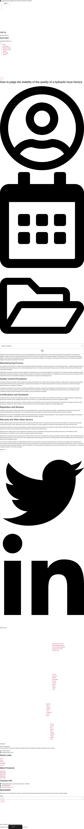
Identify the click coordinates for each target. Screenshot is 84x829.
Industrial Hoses (7, 49)
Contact (5, 54)
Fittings (4, 51)
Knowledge (5, 53)
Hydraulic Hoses (7, 48)
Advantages (6, 46)
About (4, 44)
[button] (82, 346)
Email (1, 796)
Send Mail (4, 38)
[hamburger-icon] (1, 43)
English (4, 3)
